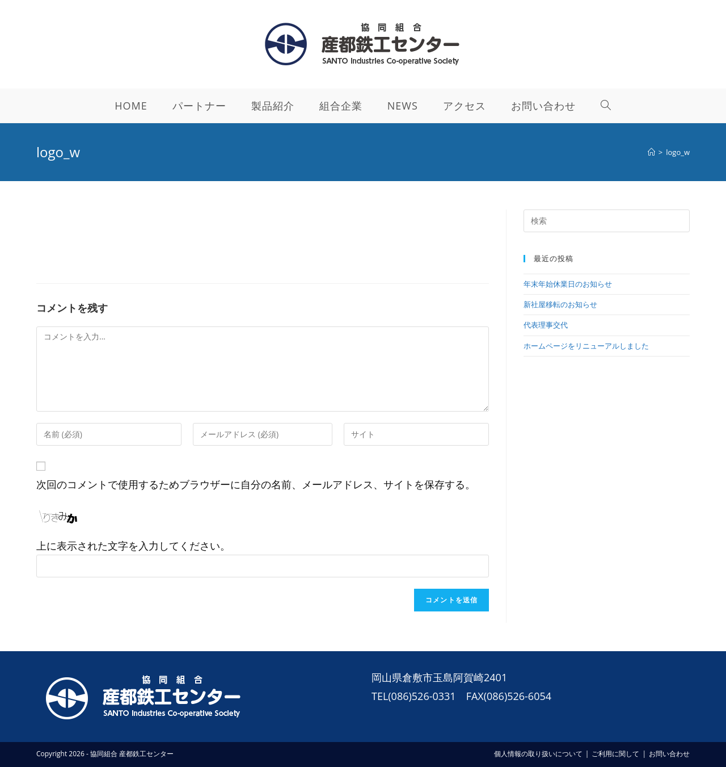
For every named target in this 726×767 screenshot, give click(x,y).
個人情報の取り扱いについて (538, 753)
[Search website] (606, 106)
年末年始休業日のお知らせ (568, 284)
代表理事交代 (546, 325)
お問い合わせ (669, 753)
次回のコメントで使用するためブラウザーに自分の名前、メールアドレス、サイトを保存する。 (255, 484)
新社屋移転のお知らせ (560, 304)
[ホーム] (651, 152)
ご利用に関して (615, 753)
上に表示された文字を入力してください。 (133, 545)
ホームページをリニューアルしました (586, 346)
